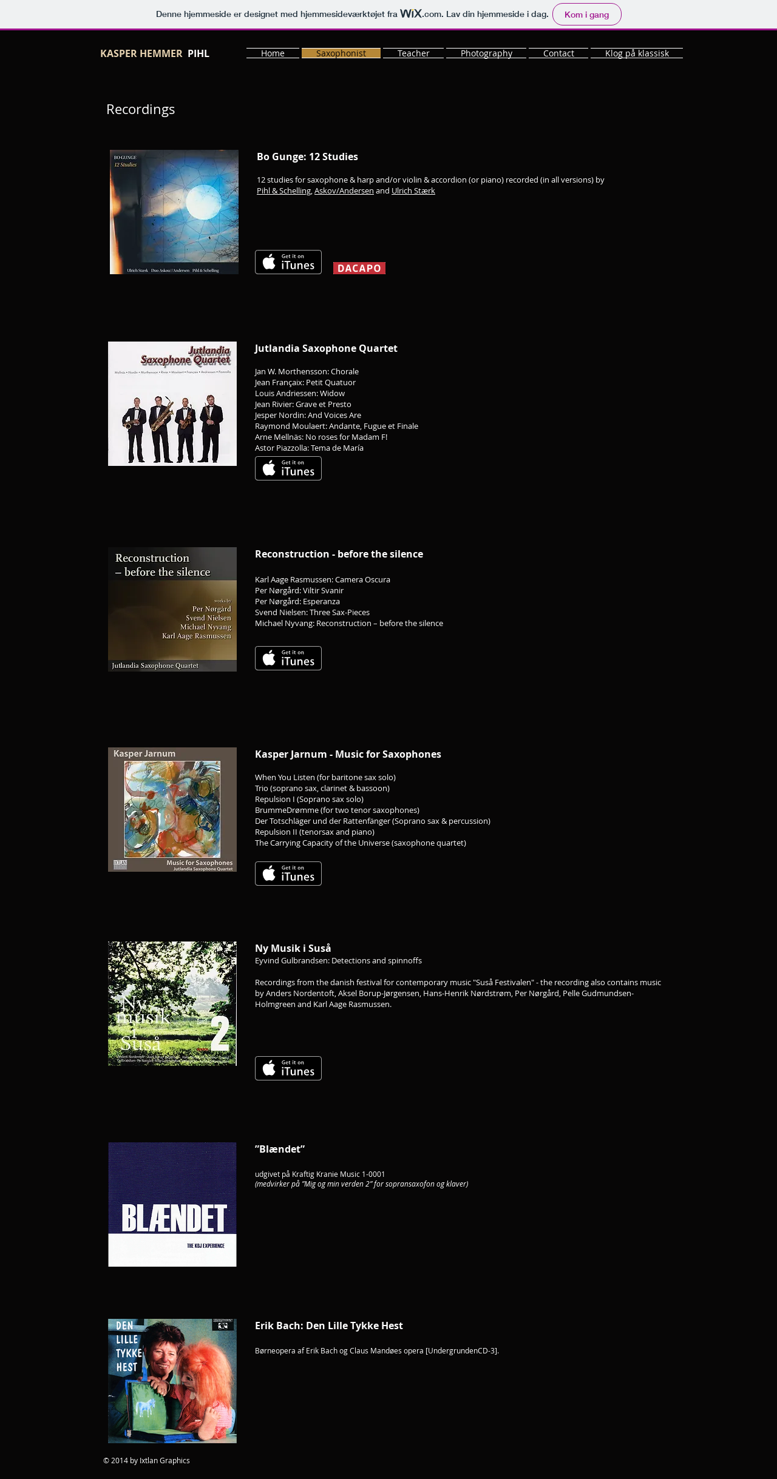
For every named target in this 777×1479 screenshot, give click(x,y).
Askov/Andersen (344, 190)
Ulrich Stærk (413, 190)
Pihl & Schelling (284, 190)
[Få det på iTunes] (288, 262)
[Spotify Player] (547, 457)
